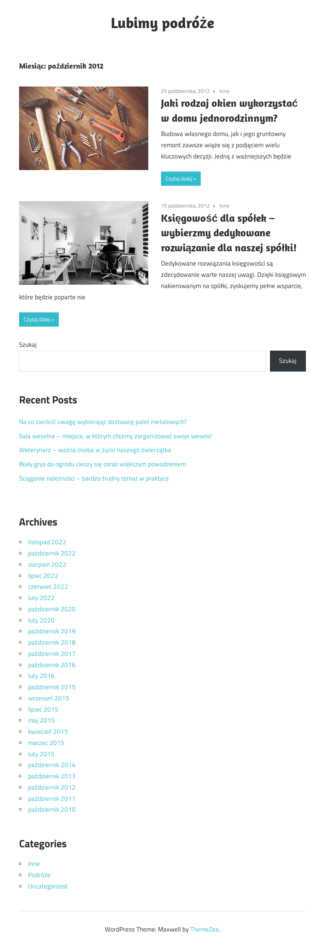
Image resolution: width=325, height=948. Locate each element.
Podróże (39, 875)
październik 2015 (52, 687)
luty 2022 (41, 598)
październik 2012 (52, 787)
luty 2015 (41, 754)
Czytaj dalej (178, 178)
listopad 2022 (47, 542)
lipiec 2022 (43, 576)
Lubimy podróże (162, 22)
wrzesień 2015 (48, 698)
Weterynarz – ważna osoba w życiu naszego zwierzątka (95, 450)
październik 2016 (52, 665)
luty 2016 (41, 676)
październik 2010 (52, 809)
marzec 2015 (46, 743)
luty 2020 (41, 620)
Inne (224, 91)
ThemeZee (204, 929)
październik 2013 (52, 776)
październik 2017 (52, 653)
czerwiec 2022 (48, 586)
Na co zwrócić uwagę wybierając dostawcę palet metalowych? (103, 422)
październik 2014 (52, 765)
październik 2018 (52, 642)
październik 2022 (52, 553)
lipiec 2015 (43, 709)
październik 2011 (52, 798)
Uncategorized (47, 886)
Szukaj (28, 344)
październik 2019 (52, 631)
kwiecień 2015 (48, 731)
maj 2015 (41, 720)
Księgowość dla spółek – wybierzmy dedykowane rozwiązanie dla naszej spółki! (229, 232)
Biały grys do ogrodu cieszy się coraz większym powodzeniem (102, 464)
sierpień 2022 (47, 564)
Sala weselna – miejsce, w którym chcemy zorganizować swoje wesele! (115, 436)
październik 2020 (52, 609)
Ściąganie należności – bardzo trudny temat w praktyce (94, 478)
